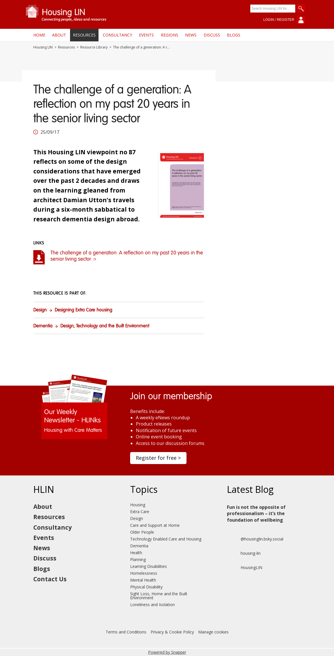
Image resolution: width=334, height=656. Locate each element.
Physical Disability (146, 587)
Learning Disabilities (148, 566)
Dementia (42, 326)
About (59, 35)
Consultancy (117, 35)
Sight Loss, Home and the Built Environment (158, 595)
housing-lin (244, 553)
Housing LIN (43, 47)
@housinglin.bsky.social (255, 539)
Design (40, 310)
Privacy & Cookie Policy (172, 632)
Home (39, 35)
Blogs (233, 35)
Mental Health (143, 580)
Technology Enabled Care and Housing (165, 539)
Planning (138, 559)
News (190, 35)
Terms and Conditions (126, 632)
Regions (169, 35)
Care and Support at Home (155, 525)
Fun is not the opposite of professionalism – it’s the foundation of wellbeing (256, 513)
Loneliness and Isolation (152, 604)
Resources (84, 35)
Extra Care (139, 511)
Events (146, 35)
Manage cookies (213, 632)
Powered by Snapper (167, 652)
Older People (142, 532)
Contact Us (50, 579)
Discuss (212, 35)
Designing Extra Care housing (83, 310)
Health (136, 552)
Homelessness (143, 573)
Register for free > (158, 457)
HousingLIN (244, 567)
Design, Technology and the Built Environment (104, 326)
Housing (137, 504)
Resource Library (94, 47)
